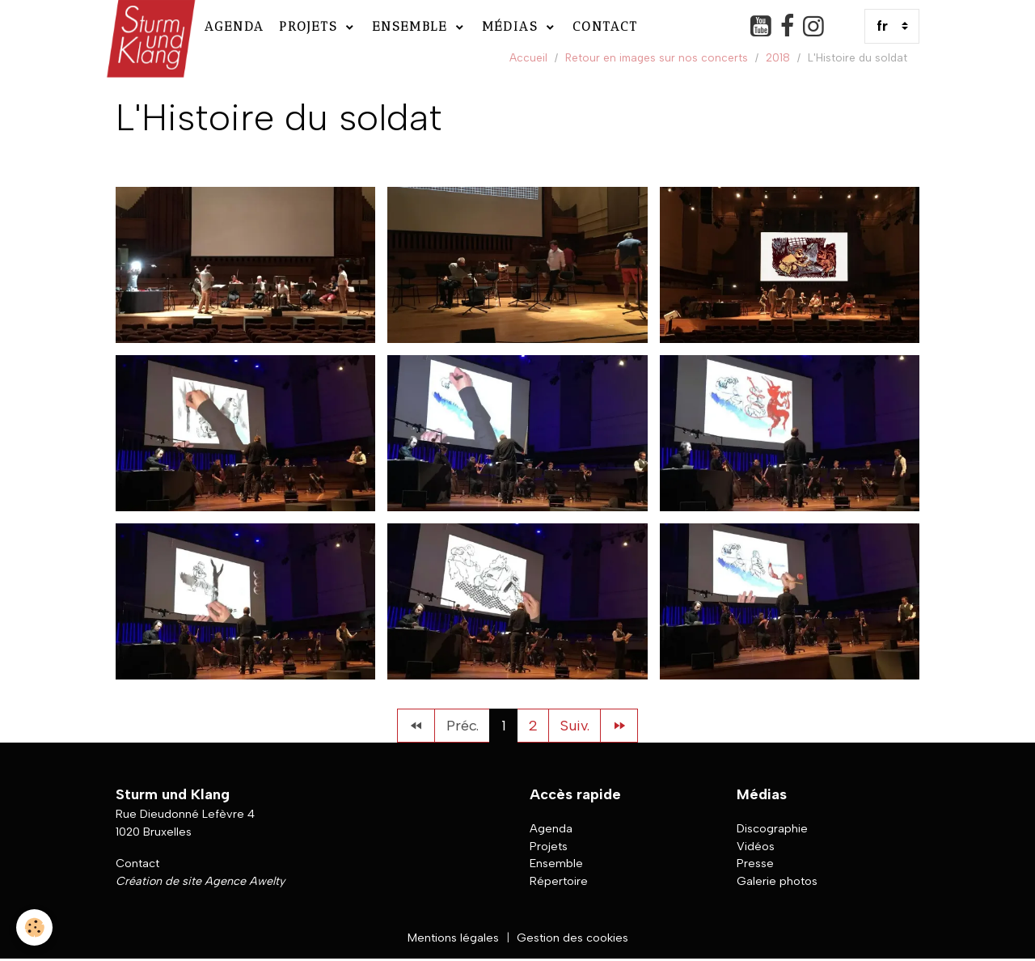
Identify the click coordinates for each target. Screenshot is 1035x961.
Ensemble (412, 26)
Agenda (234, 26)
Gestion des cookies (572, 937)
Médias (512, 26)
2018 (778, 57)
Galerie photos (777, 881)
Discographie (772, 828)
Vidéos (756, 846)
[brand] (149, 26)
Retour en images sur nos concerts (656, 57)
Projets (311, 26)
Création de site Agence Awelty (200, 881)
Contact (605, 26)
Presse (755, 863)
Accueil (528, 57)
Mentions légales (453, 937)
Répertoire (559, 881)
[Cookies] (34, 927)
